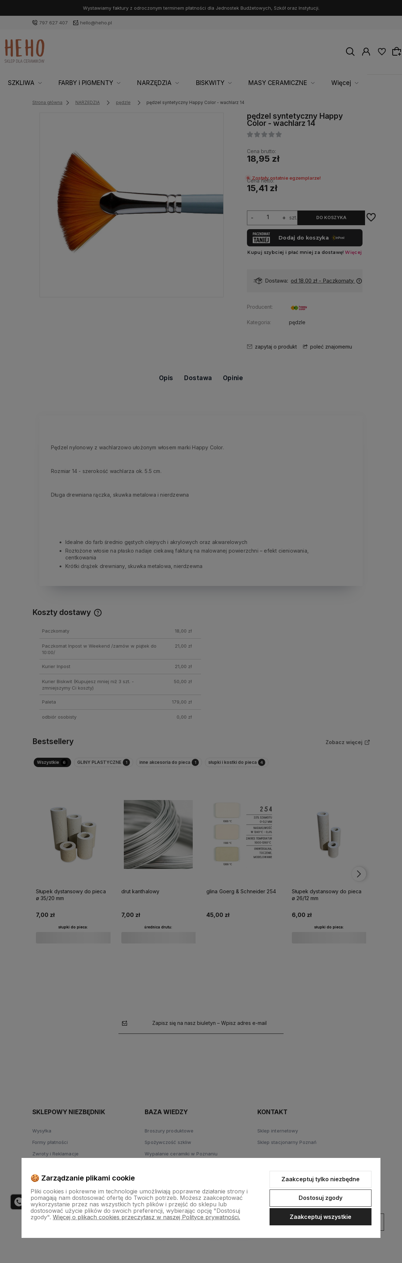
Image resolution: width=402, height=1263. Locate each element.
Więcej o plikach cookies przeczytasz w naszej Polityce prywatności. (146, 1217)
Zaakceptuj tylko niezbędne (320, 1179)
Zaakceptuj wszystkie (320, 1216)
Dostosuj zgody (320, 1197)
